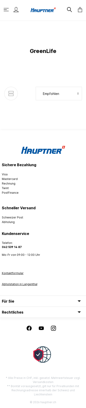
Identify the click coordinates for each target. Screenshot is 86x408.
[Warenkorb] (79, 9)
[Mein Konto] (16, 9)
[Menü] (6, 9)
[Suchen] (69, 9)
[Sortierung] (59, 93)
